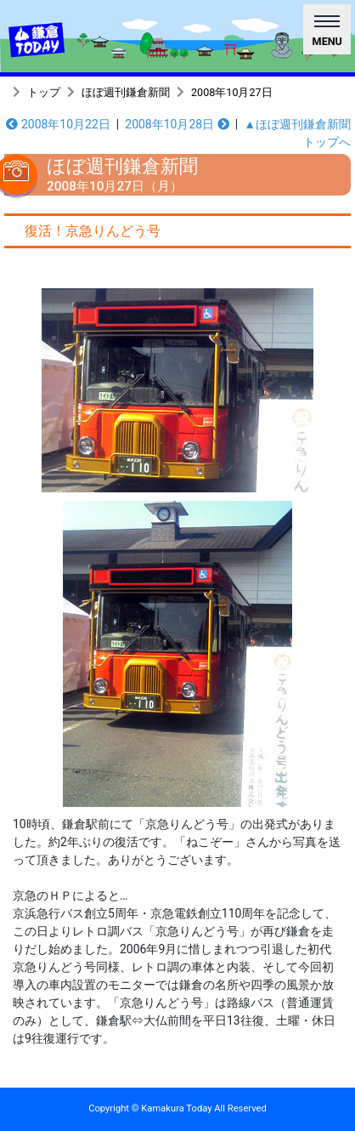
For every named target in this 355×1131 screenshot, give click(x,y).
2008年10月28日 (176, 124)
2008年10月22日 (58, 124)
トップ (43, 92)
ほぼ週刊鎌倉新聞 (126, 92)
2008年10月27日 (232, 92)
